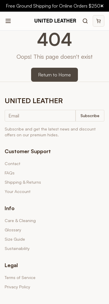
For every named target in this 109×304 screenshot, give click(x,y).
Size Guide (15, 239)
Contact (12, 163)
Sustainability (17, 248)
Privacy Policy (17, 286)
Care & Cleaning (20, 220)
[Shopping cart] (98, 21)
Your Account (18, 191)
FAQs (10, 172)
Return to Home (54, 75)
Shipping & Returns (23, 182)
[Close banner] (102, 5)
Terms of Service (20, 277)
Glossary (13, 229)
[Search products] (85, 21)
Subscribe (90, 115)
